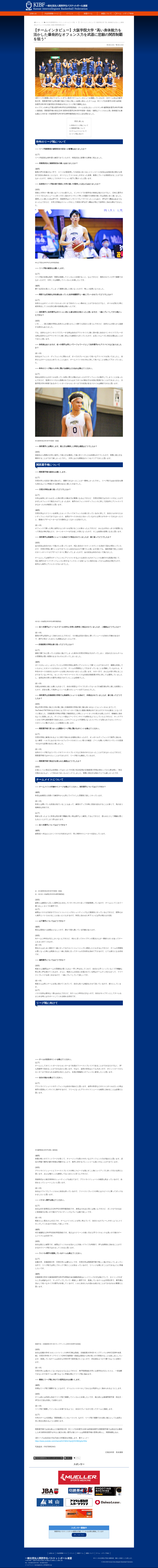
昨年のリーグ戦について (79, 125)
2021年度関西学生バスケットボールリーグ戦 (48, 1458)
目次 (76, 121)
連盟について (90, 1553)
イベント (72, 1553)
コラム (77, 1458)
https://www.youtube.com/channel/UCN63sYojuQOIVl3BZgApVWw (61, 1441)
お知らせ (68, 1458)
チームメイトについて (79, 131)
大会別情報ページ (62, 1553)
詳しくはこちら (79, 1535)
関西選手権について (78, 128)
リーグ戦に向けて (77, 134)
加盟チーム (80, 1553)
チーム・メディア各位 (102, 1553)
